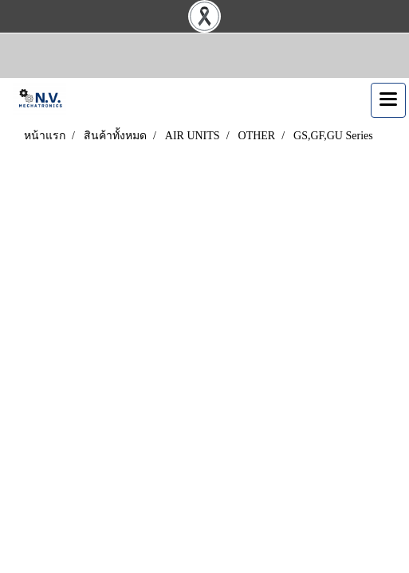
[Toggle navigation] (388, 100)
